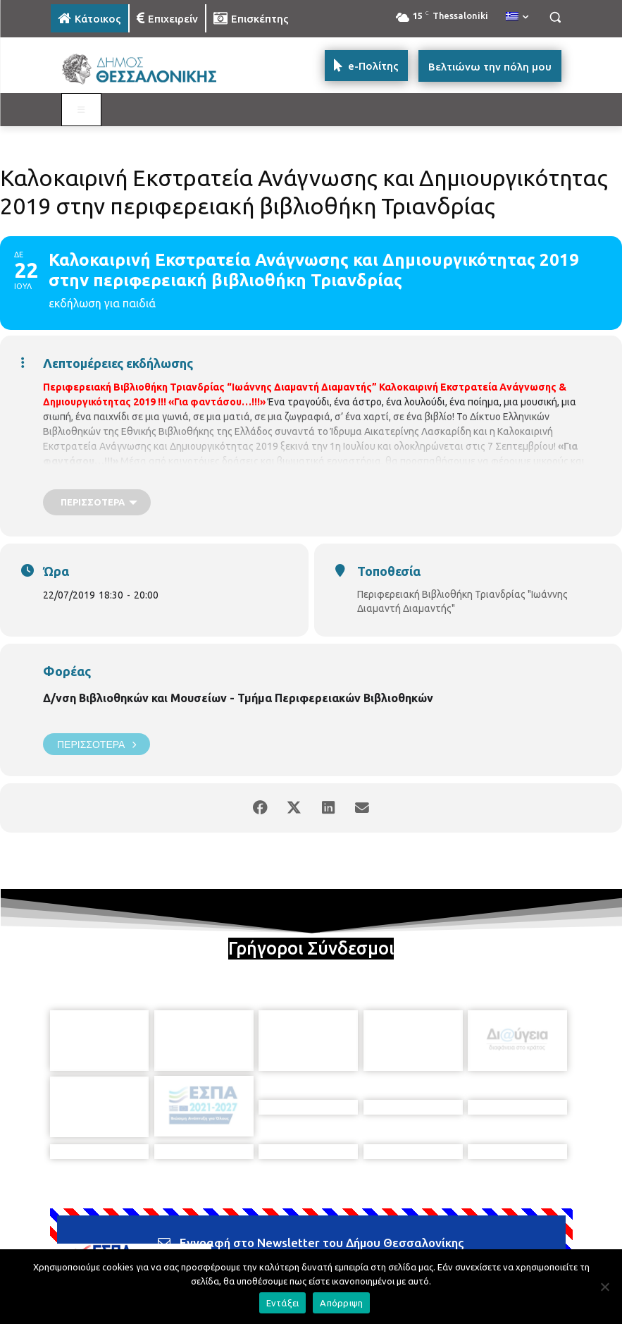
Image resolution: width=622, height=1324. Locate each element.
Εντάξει (282, 1303)
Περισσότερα (96, 744)
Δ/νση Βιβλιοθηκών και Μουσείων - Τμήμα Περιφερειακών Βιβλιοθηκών (238, 698)
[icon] (409, 1243)
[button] (555, 17)
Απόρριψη (341, 1303)
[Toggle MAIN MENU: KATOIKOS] (81, 110)
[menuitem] (517, 17)
